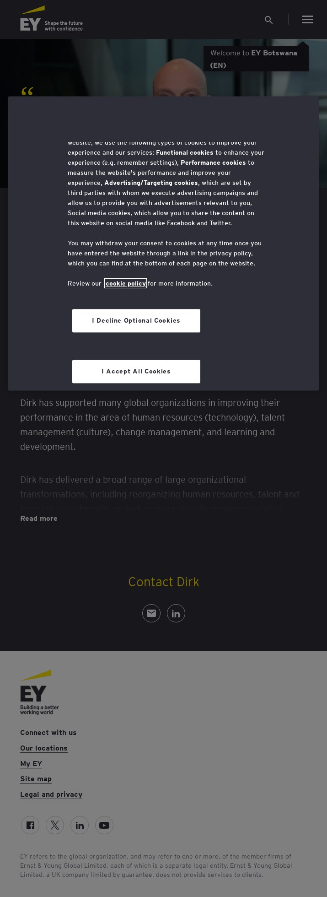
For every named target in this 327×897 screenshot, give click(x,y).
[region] (163, 243)
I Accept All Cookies (136, 371)
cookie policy (126, 283)
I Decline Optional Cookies (136, 320)
